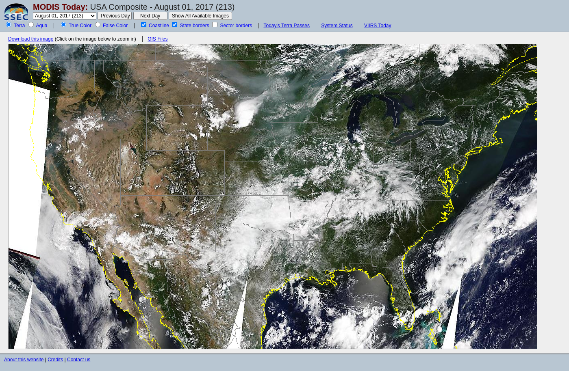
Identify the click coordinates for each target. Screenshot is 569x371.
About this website (23, 359)
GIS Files (157, 39)
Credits (55, 359)
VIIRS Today (377, 25)
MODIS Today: (60, 6)
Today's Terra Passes (286, 25)
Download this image (30, 39)
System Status (336, 25)
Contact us (78, 359)
